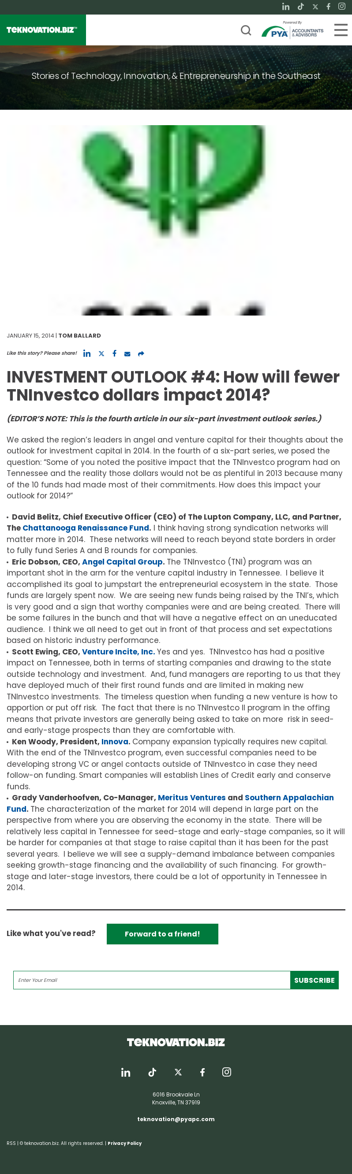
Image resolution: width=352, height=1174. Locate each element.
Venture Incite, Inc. (118, 651)
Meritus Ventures (192, 797)
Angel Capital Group (122, 562)
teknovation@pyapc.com (176, 1119)
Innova (114, 741)
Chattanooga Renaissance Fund (85, 528)
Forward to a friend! (162, 934)
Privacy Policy (125, 1143)
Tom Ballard (79, 335)
